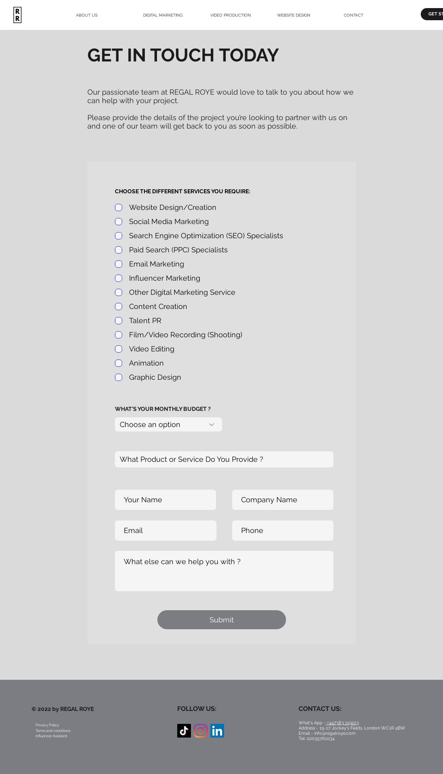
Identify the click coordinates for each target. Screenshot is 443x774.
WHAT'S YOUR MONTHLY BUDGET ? (163, 409)
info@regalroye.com (335, 733)
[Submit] (221, 619)
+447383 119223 (343, 722)
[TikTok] (184, 731)
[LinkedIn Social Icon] (217, 731)
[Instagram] (201, 731)
